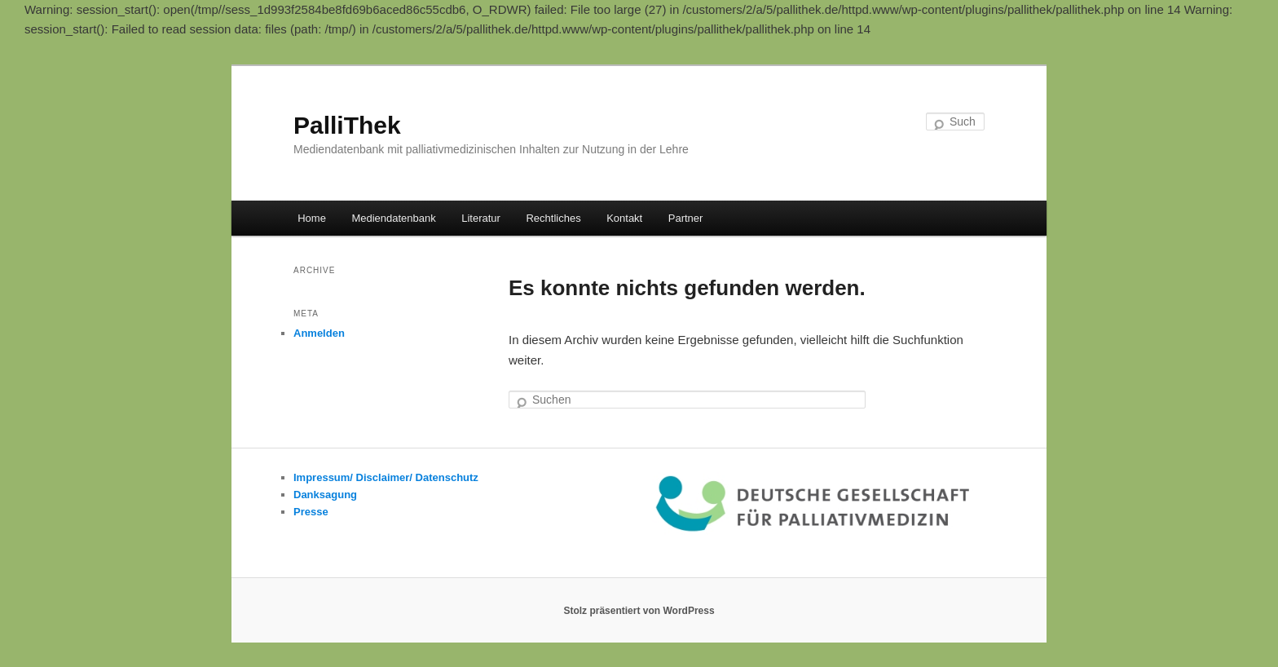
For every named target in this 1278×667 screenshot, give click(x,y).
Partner (685, 218)
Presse (310, 512)
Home (311, 218)
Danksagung (325, 494)
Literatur (480, 218)
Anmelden (319, 333)
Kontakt (624, 218)
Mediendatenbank (393, 218)
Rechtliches (553, 218)
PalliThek (347, 125)
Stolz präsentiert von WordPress (638, 610)
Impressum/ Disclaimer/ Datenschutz (385, 477)
